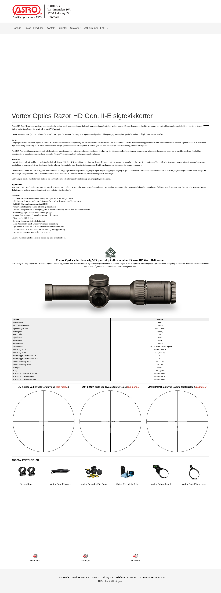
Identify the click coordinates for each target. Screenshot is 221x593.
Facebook (104, 581)
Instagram (117, 581)
